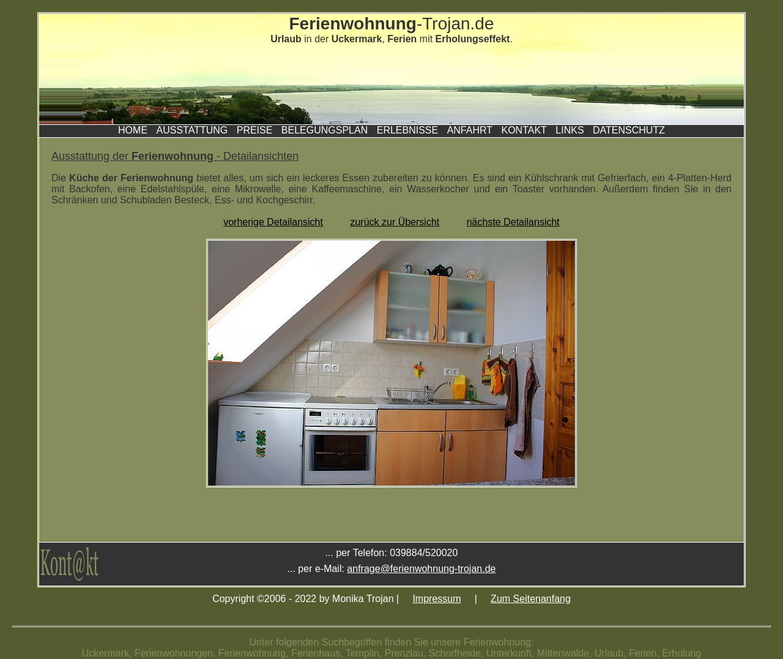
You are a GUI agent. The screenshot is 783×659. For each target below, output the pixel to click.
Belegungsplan (324, 130)
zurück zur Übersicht (394, 222)
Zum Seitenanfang (531, 598)
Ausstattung (192, 130)
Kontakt (523, 130)
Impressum (436, 598)
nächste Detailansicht (513, 222)
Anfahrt (469, 130)
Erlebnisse (407, 130)
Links (569, 130)
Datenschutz (629, 130)
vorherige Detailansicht (273, 222)
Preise (255, 130)
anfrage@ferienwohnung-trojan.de (421, 568)
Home (132, 130)
